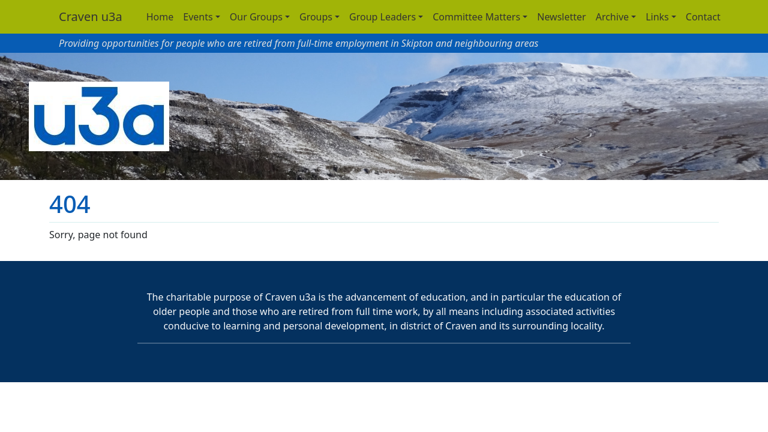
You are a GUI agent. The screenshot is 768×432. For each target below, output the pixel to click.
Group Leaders (382, 16)
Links (657, 16)
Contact (703, 16)
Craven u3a (90, 16)
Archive (612, 16)
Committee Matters (476, 16)
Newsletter (561, 16)
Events (197, 16)
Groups (315, 16)
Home (160, 16)
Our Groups (256, 16)
